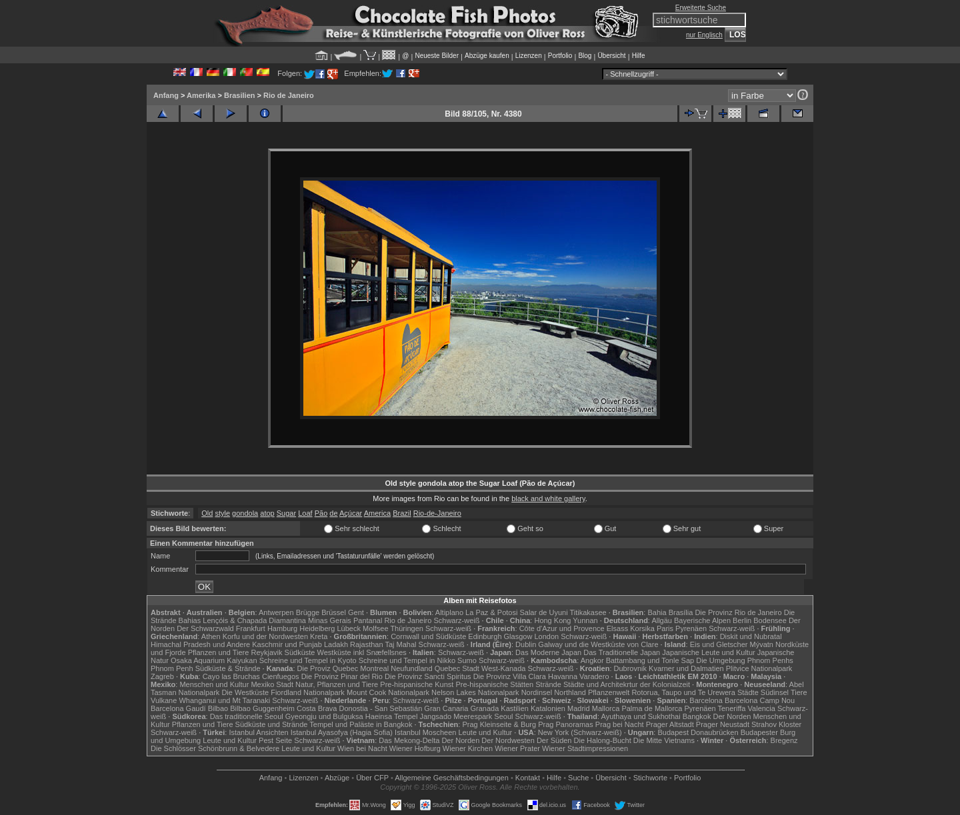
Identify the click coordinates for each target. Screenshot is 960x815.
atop (267, 513)
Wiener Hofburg (415, 748)
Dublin (525, 644)
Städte (748, 692)
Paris (665, 628)
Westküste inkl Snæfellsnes (362, 652)
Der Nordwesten (507, 740)
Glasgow (518, 636)
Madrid (578, 708)
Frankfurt (250, 628)
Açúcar (350, 513)
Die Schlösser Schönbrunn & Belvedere (215, 748)
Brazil (402, 513)
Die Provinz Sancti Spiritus (428, 676)
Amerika (201, 95)
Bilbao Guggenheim (262, 708)
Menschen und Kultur (214, 684)
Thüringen (406, 628)
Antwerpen (276, 612)
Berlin (742, 620)
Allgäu (661, 620)
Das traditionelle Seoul (246, 716)
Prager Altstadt (670, 724)
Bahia (656, 612)
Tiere (799, 692)
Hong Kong (552, 620)
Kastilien (515, 708)
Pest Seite (275, 740)
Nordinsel (536, 692)
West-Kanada (503, 668)
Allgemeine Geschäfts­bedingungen (452, 778)
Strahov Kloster (776, 724)
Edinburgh (484, 636)
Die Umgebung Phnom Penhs (744, 660)
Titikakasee (587, 612)
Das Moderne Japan (548, 652)
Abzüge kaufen (487, 55)
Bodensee (770, 620)
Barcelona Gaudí (178, 708)
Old (207, 513)
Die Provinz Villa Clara (509, 676)
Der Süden (554, 740)
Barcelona (706, 700)
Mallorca (606, 708)
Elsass (617, 628)
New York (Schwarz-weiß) (580, 732)
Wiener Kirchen (468, 748)
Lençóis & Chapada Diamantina (254, 620)
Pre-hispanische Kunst (416, 684)
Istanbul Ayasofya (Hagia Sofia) (342, 732)
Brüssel (333, 612)
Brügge (307, 612)
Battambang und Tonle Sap (650, 660)
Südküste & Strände (228, 668)
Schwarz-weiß (456, 620)
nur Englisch (704, 35)
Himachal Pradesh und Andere (200, 644)
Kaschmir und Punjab (287, 644)
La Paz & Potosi (491, 612)
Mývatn (761, 644)
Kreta (318, 636)
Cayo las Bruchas (231, 676)
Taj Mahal (400, 644)
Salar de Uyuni (543, 612)
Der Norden (732, 716)
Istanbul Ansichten (258, 732)
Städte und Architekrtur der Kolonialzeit (626, 684)
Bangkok (697, 716)
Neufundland (411, 668)
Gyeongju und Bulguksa (324, 716)
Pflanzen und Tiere (218, 652)
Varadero (594, 676)
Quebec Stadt (457, 668)
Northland (570, 692)
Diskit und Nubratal (751, 636)
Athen (211, 636)
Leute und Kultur (486, 732)
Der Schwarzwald (205, 628)
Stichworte (650, 778)
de (333, 513)
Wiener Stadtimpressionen (585, 748)
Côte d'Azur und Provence (562, 628)
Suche (578, 778)
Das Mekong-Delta (409, 740)
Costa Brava (317, 708)
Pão (321, 513)
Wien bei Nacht (362, 748)
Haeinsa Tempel (391, 716)
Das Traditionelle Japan (621, 652)
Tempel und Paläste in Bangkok (360, 724)
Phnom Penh (172, 668)
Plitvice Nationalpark (759, 668)
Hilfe (638, 55)
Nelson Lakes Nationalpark (475, 692)
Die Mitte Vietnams (664, 740)
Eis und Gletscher (719, 644)
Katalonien (548, 708)
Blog (584, 55)
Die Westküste (245, 692)
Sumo (467, 660)
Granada (484, 708)
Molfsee (376, 628)
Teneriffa (731, 708)
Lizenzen (528, 55)
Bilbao (218, 708)
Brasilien (239, 95)
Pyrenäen (691, 628)
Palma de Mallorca (651, 708)
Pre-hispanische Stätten (494, 684)
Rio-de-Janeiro (437, 513)
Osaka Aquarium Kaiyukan (214, 660)
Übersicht (611, 55)
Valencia (761, 708)
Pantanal (367, 620)
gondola (245, 513)
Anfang (166, 95)
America (377, 513)
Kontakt (527, 778)
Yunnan (585, 620)
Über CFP (372, 778)
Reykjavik (266, 652)
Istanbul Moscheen (425, 732)
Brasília (681, 612)
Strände (548, 684)
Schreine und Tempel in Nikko (407, 660)
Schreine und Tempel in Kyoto (308, 660)
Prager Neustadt (722, 724)
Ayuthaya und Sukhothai (641, 716)
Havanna (562, 676)
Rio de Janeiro (288, 95)
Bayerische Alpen (702, 620)
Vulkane (164, 700)
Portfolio (560, 55)
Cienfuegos (280, 676)
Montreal (374, 668)
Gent (356, 612)
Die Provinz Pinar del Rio (342, 676)
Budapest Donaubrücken (697, 732)
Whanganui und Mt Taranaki (224, 700)
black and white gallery (548, 498)
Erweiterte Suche (700, 7)
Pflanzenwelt (608, 692)
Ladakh (336, 644)
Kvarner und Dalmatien (686, 668)
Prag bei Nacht (619, 724)
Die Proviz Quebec (328, 668)
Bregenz (784, 740)
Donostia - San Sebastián (381, 708)
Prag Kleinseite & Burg (499, 724)
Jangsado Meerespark (455, 716)
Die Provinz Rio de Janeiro (738, 612)
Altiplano (449, 612)
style (222, 513)
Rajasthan (366, 644)
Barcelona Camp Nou (760, 700)
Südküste (300, 652)
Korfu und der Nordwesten (265, 636)
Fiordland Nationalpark (308, 692)
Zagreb (162, 676)
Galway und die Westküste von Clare (598, 644)
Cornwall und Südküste (428, 636)
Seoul (503, 716)
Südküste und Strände (271, 724)
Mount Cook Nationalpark (388, 692)
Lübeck (348, 628)
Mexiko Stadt (272, 684)
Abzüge (337, 778)
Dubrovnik (630, 668)
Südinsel (775, 692)
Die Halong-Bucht (602, 740)
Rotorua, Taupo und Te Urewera (683, 692)
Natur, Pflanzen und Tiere (336, 684)
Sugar (286, 513)
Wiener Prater (517, 748)
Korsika (642, 628)
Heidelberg (317, 628)
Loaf (305, 513)
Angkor (592, 660)
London (546, 636)
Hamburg (282, 628)
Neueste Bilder (437, 55)
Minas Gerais (329, 620)
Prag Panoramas (565, 724)
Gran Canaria (446, 708)
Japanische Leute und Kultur (708, 652)
